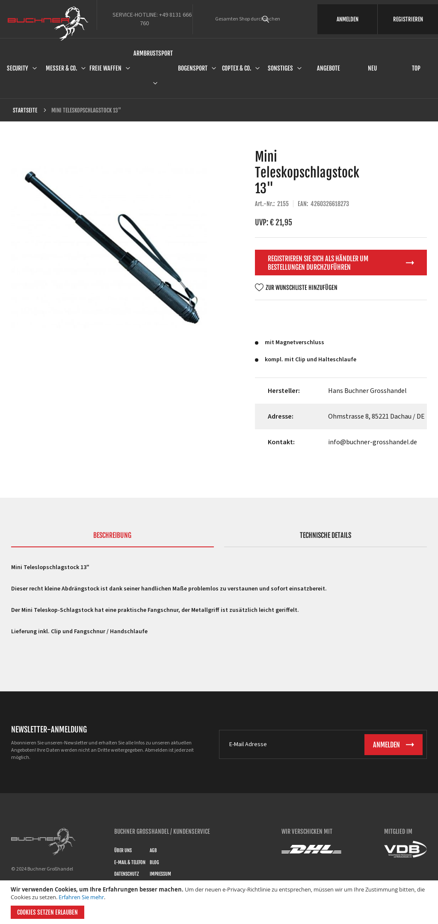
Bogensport (192, 68)
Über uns (123, 850)
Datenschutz (126, 874)
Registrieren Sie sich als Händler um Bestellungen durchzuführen (318, 263)
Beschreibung (112, 535)
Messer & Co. (61, 68)
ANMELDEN (347, 19)
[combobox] (277, 19)
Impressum (160, 874)
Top (416, 68)
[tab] (112, 539)
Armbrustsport (153, 53)
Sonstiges (280, 68)
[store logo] (48, 23)
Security (17, 68)
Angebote (328, 68)
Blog (154, 862)
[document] (220, 902)
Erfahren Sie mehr (81, 897)
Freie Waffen (105, 68)
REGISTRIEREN (408, 19)
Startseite (25, 110)
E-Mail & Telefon (129, 862)
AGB (153, 850)
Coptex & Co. (236, 68)
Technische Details (325, 535)
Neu (372, 68)
